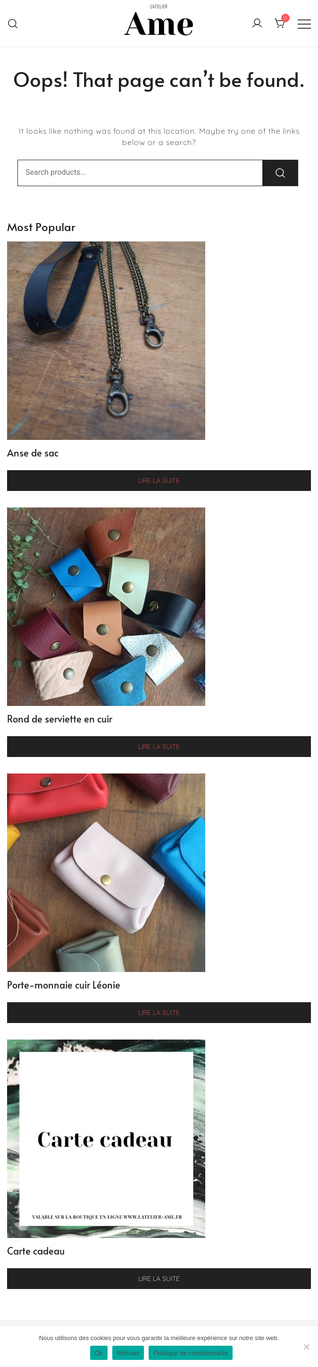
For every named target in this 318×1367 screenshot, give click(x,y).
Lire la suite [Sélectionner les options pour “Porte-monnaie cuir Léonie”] (159, 1012)
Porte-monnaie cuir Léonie (63, 984)
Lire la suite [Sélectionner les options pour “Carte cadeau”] (159, 1278)
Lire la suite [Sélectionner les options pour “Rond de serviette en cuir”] (159, 746)
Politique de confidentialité (190, 1353)
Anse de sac (33, 452)
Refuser (128, 1353)
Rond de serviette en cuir (59, 718)
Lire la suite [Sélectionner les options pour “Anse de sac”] (159, 480)
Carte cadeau (36, 1250)
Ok (99, 1353)
